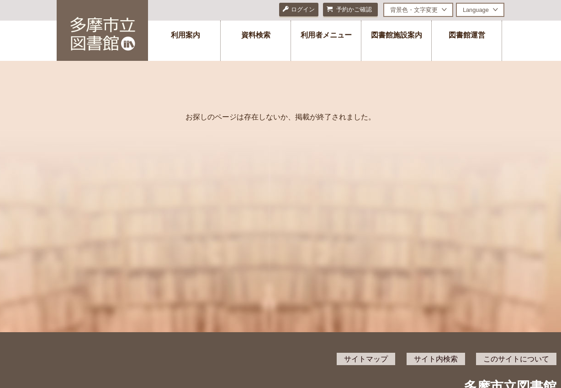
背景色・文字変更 (414, 9)
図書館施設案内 (396, 35)
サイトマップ (366, 359)
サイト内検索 (436, 359)
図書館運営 (467, 35)
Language (476, 9)
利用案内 (185, 35)
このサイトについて (516, 359)
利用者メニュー (326, 35)
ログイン (299, 9)
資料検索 (255, 35)
